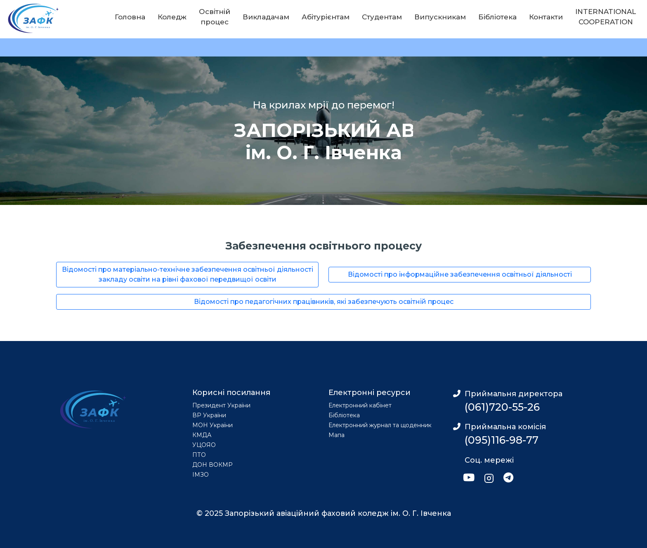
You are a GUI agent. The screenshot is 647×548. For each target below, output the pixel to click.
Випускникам (440, 17)
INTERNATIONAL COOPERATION (605, 16)
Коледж (172, 17)
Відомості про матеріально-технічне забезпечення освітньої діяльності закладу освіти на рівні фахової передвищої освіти (187, 274)
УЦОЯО (204, 445)
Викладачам (266, 17)
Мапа (336, 435)
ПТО (199, 455)
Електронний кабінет (360, 405)
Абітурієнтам (325, 17)
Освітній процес (214, 16)
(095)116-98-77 (501, 440)
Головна (130, 17)
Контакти (546, 17)
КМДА (201, 435)
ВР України (209, 415)
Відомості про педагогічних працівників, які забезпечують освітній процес (323, 302)
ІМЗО (200, 474)
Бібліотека (497, 17)
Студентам (382, 17)
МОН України (212, 425)
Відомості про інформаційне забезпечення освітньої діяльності (460, 274)
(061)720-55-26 (502, 407)
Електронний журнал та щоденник (380, 425)
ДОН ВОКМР (212, 464)
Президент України (221, 405)
